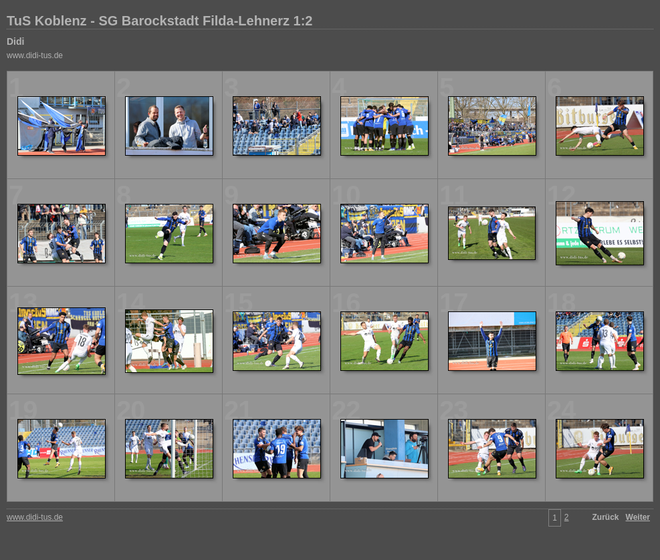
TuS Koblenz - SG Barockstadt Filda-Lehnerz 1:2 (159, 20)
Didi (15, 41)
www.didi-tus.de (35, 55)
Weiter (638, 517)
